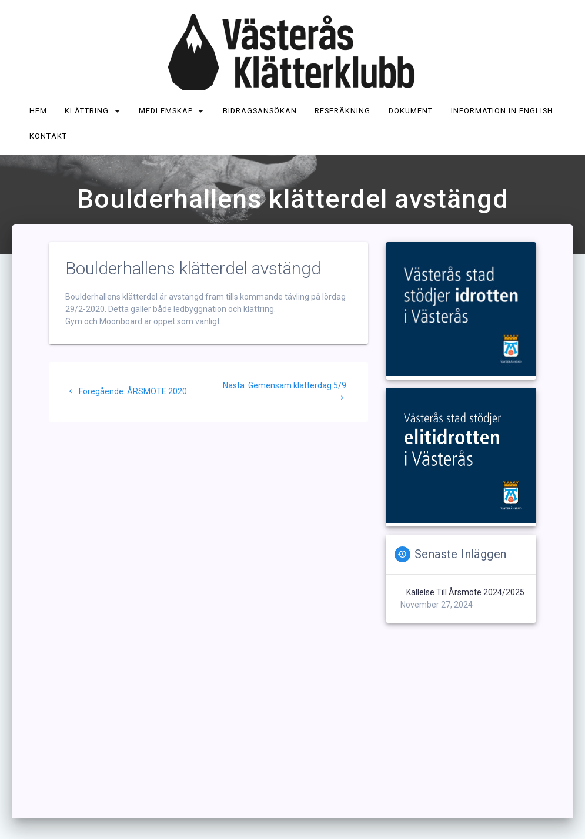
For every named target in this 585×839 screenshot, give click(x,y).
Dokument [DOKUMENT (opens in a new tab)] (411, 110)
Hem (38, 110)
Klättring (87, 110)
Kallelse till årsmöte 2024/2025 (465, 592)
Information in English (502, 110)
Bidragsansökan (260, 110)
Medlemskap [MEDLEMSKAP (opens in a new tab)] (166, 110)
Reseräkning (343, 110)
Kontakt (48, 136)
